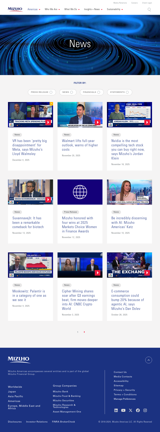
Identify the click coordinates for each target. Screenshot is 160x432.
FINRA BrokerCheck (63, 422)
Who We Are (51, 9)
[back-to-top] (148, 360)
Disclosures (15, 422)
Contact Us (120, 372)
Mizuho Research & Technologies (64, 406)
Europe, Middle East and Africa (24, 407)
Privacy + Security (124, 390)
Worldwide (15, 387)
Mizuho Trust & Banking (67, 396)
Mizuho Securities (63, 401)
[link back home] (15, 9)
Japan (12, 392)
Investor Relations (37, 422)
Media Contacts (123, 377)
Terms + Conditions (125, 395)
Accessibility (121, 381)
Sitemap (119, 386)
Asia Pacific (15, 396)
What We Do (70, 9)
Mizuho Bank (60, 392)
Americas (14, 401)
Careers (134, 3)
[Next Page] (84, 332)
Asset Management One (67, 412)
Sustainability (113, 9)
